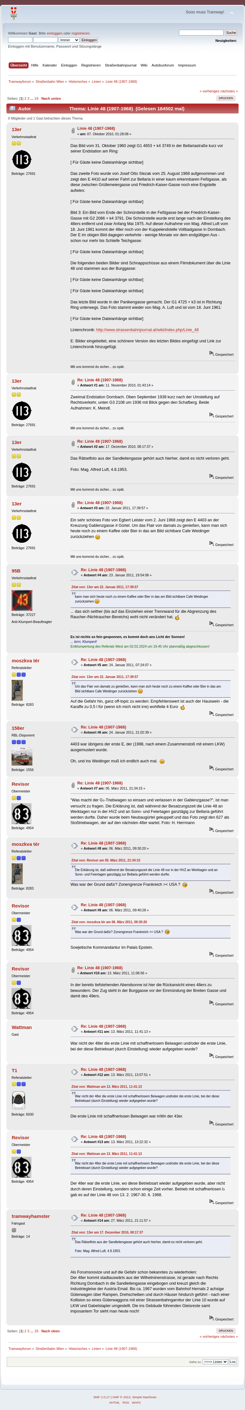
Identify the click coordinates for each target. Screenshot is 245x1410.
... (32, 98)
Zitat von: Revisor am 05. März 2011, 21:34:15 (106, 860)
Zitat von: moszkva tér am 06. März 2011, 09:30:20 (109, 922)
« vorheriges (210, 91)
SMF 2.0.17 (101, 1397)
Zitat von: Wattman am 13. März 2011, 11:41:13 (107, 1086)
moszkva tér (25, 660)
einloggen (55, 33)
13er (16, 129)
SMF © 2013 (122, 1397)
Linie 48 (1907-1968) (96, 128)
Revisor (20, 784)
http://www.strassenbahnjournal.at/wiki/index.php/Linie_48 (147, 330)
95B (16, 570)
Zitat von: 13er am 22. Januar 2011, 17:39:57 (105, 587)
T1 (14, 1070)
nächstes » (229, 91)
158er (18, 728)
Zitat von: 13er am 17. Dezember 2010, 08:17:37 (107, 1232)
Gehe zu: (195, 1362)
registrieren (80, 33)
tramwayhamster (31, 1216)
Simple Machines (144, 1397)
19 (36, 98)
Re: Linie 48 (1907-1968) (99, 380)
